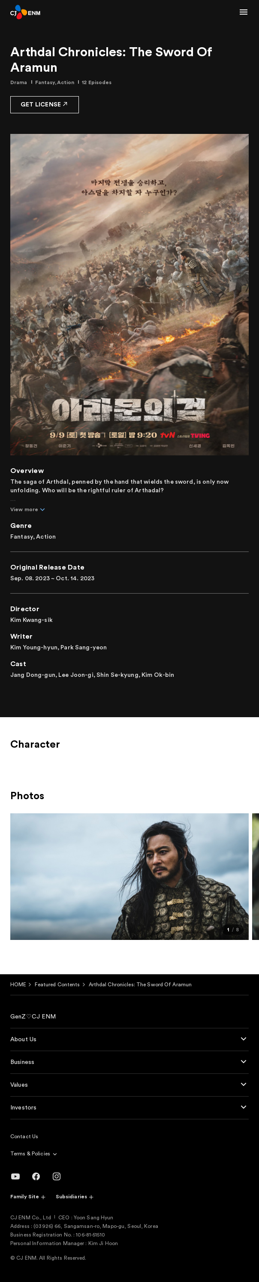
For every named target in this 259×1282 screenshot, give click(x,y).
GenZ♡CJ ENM (33, 1017)
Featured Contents (57, 984)
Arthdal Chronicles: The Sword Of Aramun (140, 984)
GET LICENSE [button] (45, 104)
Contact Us (24, 1136)
